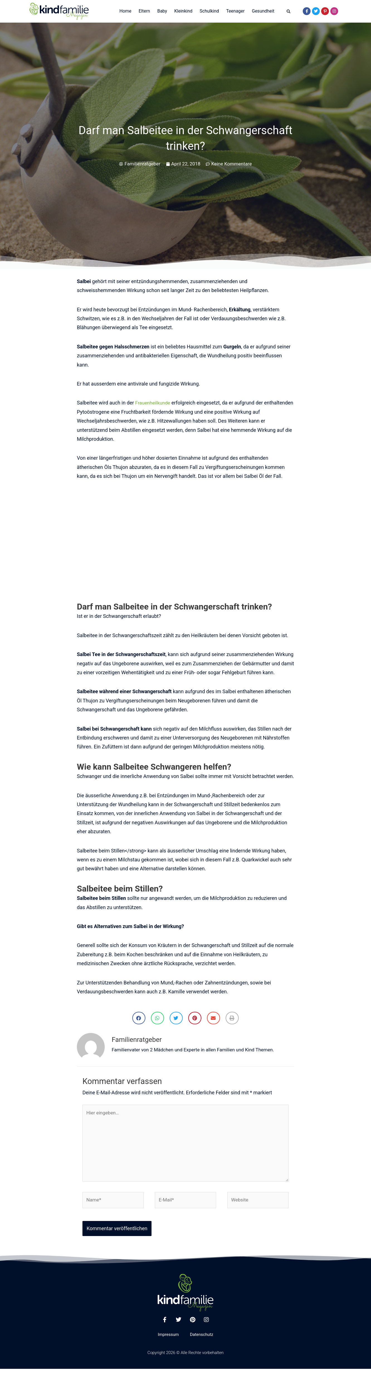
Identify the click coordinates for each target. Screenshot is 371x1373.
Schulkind (209, 11)
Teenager (235, 11)
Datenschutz (201, 1338)
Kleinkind (183, 11)
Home (125, 11)
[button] (288, 11)
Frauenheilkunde (153, 403)
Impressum (168, 1338)
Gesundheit (263, 11)
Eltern (144, 11)
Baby (162, 11)
